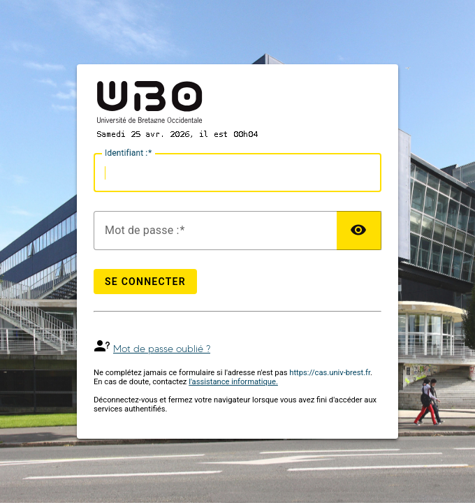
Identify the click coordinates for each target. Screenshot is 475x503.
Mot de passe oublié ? (161, 349)
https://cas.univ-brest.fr (329, 372)
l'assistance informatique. (233, 381)
